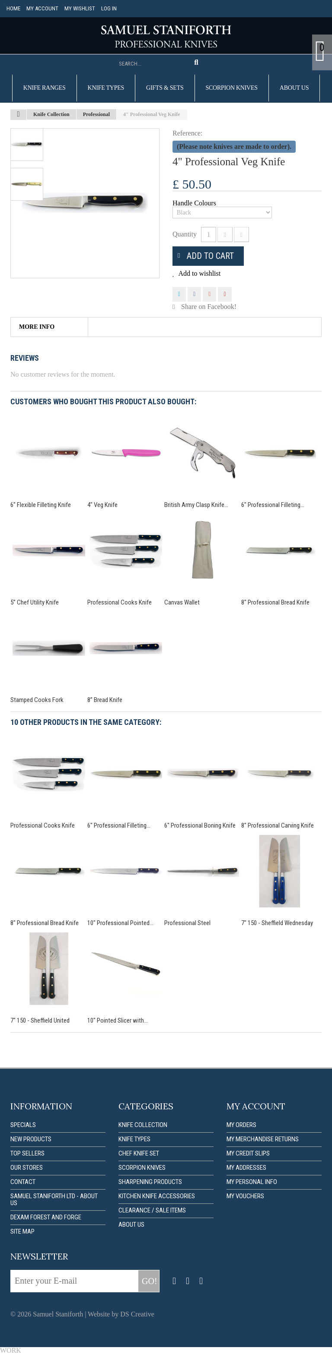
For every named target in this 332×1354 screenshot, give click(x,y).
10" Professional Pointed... (120, 923)
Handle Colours (195, 203)
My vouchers (245, 1196)
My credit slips (248, 1153)
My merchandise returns (263, 1139)
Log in (109, 8)
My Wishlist (79, 8)
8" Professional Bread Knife (275, 602)
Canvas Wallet (182, 602)
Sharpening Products (150, 1182)
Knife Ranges (44, 88)
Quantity (184, 234)
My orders (241, 1125)
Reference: (187, 133)
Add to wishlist (198, 273)
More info (36, 327)
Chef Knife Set (138, 1153)
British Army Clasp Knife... (196, 505)
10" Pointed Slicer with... (117, 1020)
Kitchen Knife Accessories (156, 1196)
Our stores (26, 1167)
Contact (22, 1182)
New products (30, 1139)
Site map (22, 1231)
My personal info (252, 1182)
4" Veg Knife (102, 505)
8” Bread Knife (104, 700)
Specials (23, 1125)
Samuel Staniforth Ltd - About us (54, 1199)
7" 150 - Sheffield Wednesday (277, 923)
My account (42, 8)
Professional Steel (187, 923)
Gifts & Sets (164, 88)
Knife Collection (142, 1125)
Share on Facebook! (208, 306)
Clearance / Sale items (152, 1210)
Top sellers (27, 1153)
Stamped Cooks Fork (37, 700)
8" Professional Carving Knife (277, 825)
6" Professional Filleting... (272, 505)
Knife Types (106, 88)
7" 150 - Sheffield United (40, 1020)
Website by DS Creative (121, 1314)
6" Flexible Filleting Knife (40, 505)
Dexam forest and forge (45, 1217)
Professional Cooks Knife (119, 602)
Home (13, 8)
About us (294, 88)
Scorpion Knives (232, 88)
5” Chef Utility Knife (34, 602)
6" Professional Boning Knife (200, 825)
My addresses (246, 1167)
